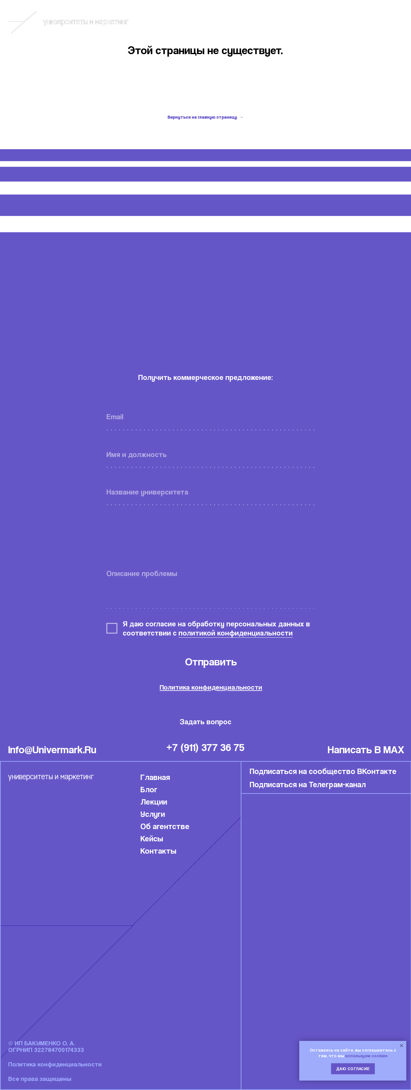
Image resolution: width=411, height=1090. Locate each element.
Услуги (152, 814)
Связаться (387, 22)
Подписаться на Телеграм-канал (308, 784)
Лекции (153, 801)
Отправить (211, 661)
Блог (300, 22)
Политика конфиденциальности (211, 687)
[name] (210, 454)
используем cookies (366, 1055)
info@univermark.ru (52, 749)
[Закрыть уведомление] (401, 1045)
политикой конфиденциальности (235, 632)
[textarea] (210, 586)
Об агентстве (164, 826)
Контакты (158, 851)
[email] (210, 417)
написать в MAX (366, 749)
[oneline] (210, 491)
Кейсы (338, 22)
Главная (155, 777)
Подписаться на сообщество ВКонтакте (323, 771)
